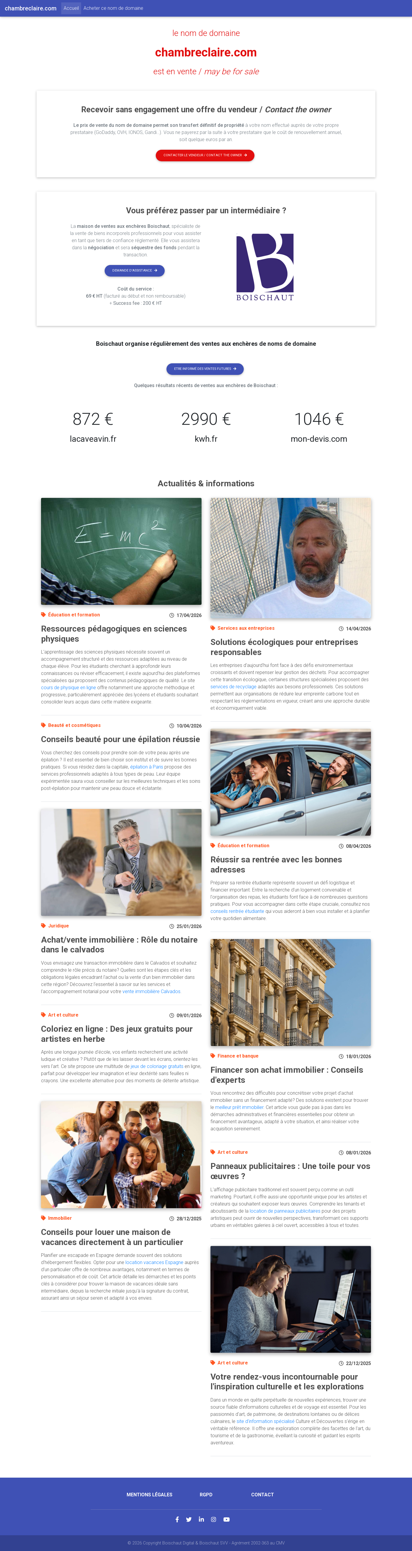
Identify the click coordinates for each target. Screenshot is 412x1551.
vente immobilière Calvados (151, 991)
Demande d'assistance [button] (134, 270)
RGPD (206, 1495)
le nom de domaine (206, 33)
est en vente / (206, 71)
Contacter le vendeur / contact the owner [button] (205, 155)
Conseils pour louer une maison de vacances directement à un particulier (112, 1237)
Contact (262, 1495)
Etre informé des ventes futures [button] (205, 369)
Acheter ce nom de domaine (113, 8)
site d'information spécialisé (266, 1421)
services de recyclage (233, 686)
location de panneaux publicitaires (285, 1211)
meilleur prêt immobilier (239, 1107)
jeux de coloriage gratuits (157, 1066)
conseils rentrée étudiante (237, 911)
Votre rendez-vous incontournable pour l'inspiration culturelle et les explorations (287, 1382)
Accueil (72, 7)
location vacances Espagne (154, 1262)
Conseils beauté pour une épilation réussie (120, 739)
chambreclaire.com (206, 52)
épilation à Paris (146, 767)
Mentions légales (149, 1495)
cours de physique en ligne (68, 687)
